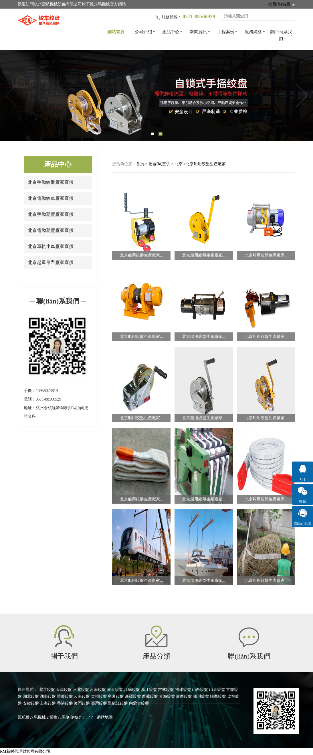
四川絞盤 (201, 696)
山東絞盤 (217, 689)
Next (301, 95)
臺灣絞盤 (99, 703)
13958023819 (47, 391)
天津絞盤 (64, 689)
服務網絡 (253, 31)
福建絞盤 (183, 689)
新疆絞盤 (133, 696)
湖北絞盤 (31, 696)
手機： (30, 391)
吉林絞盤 (166, 689)
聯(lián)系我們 (281, 35)
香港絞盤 (65, 703)
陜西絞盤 (218, 696)
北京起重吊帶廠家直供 (51, 262)
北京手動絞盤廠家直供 (51, 182)
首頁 (140, 164)
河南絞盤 (98, 689)
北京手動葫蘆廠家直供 (51, 214)
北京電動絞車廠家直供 (51, 198)
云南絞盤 (82, 696)
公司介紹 (143, 31)
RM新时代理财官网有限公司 (25, 751)
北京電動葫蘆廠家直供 (51, 230)
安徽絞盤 (31, 703)
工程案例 (225, 31)
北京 (179, 164)
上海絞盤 (48, 703)
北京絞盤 (47, 689)
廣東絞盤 (115, 689)
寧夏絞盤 (116, 696)
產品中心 (170, 31)
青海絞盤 (167, 696)
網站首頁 (115, 31)
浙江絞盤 (149, 689)
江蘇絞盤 (132, 689)
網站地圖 (105, 717)
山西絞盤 (200, 689)
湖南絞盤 (48, 696)
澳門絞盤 (82, 703)
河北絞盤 (81, 689)
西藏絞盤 (150, 696)
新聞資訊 (198, 31)
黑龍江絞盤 (118, 703)
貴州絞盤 (99, 696)
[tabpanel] (156, 95)
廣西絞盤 (184, 696)
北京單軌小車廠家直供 (51, 246)
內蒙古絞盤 (139, 703)
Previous (11, 95)
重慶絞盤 (65, 696)
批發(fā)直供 (159, 164)
